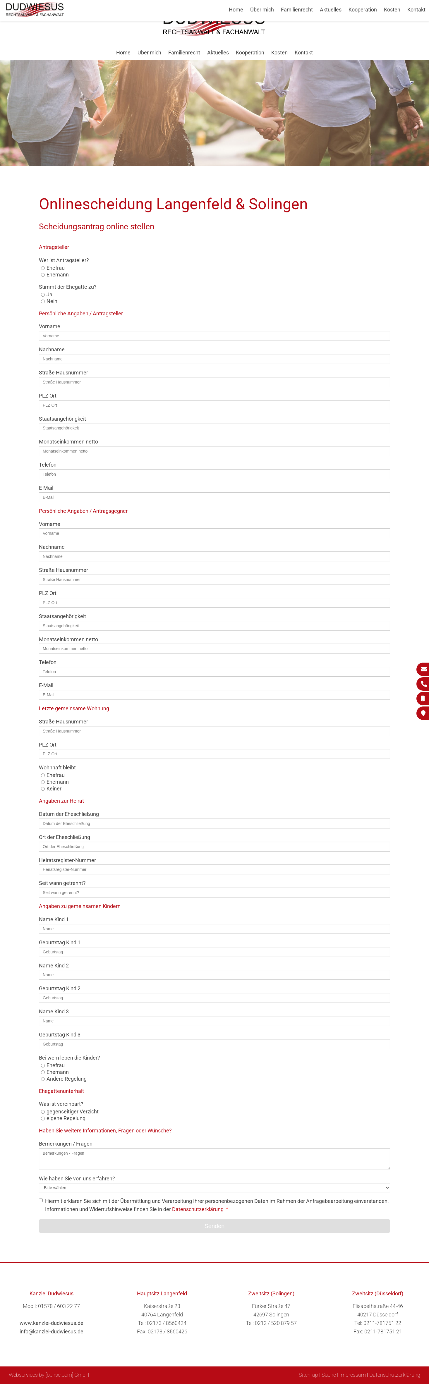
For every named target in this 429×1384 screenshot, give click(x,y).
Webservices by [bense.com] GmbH (49, 1375)
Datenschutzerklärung (198, 1209)
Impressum (352, 1375)
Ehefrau (56, 268)
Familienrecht (184, 52)
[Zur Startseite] (214, 34)
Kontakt (304, 52)
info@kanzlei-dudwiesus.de (51, 1331)
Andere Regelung (67, 1079)
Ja (49, 294)
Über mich (149, 52)
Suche (329, 1375)
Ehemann (58, 274)
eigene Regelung (66, 1118)
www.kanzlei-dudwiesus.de (51, 1323)
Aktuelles (218, 52)
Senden (215, 1226)
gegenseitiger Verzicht (73, 1111)
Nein (52, 301)
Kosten (279, 52)
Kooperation (250, 52)
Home (123, 52)
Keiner (54, 788)
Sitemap (308, 1375)
